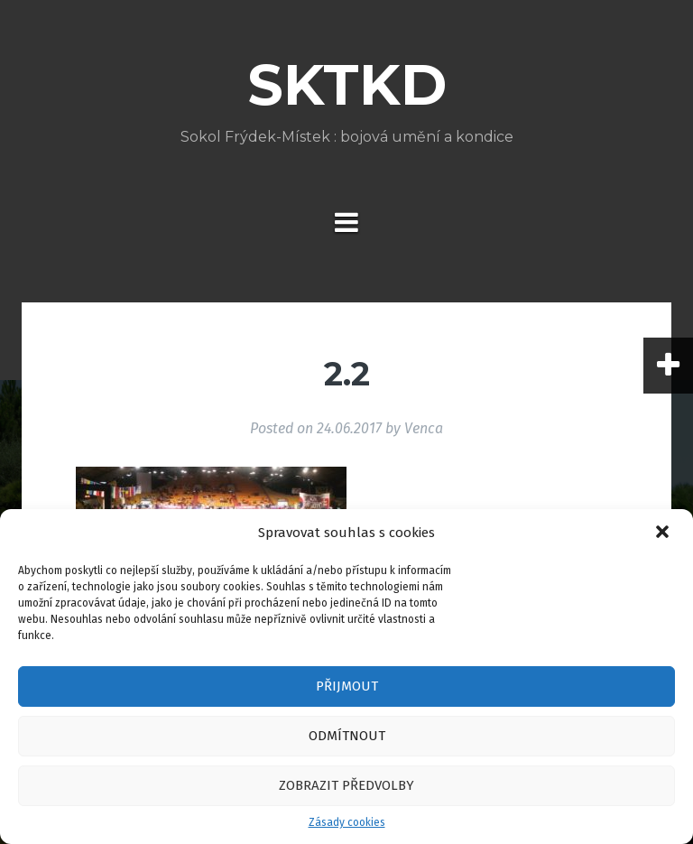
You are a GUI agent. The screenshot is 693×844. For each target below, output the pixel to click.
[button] (664, 533)
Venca (423, 428)
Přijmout (347, 686)
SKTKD (347, 85)
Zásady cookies (347, 822)
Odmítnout (347, 736)
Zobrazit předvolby (346, 785)
